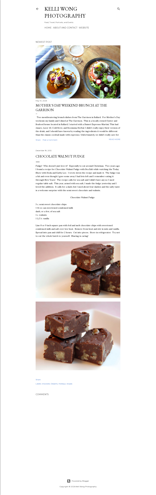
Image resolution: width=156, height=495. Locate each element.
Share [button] (38, 140)
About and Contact (65, 27)
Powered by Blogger (78, 481)
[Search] (118, 8)
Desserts (54, 384)
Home (48, 27)
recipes (69, 384)
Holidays (62, 384)
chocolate (46, 384)
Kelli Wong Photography (64, 12)
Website (84, 27)
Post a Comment (50, 140)
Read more (114, 139)
